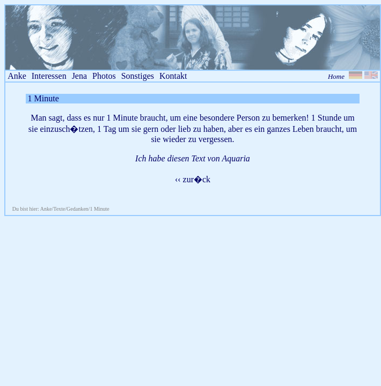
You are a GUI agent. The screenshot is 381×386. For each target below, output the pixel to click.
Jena (79, 75)
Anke (17, 75)
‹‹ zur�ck (192, 179)
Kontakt (173, 75)
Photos (104, 75)
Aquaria (236, 158)
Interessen (49, 75)
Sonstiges (137, 75)
